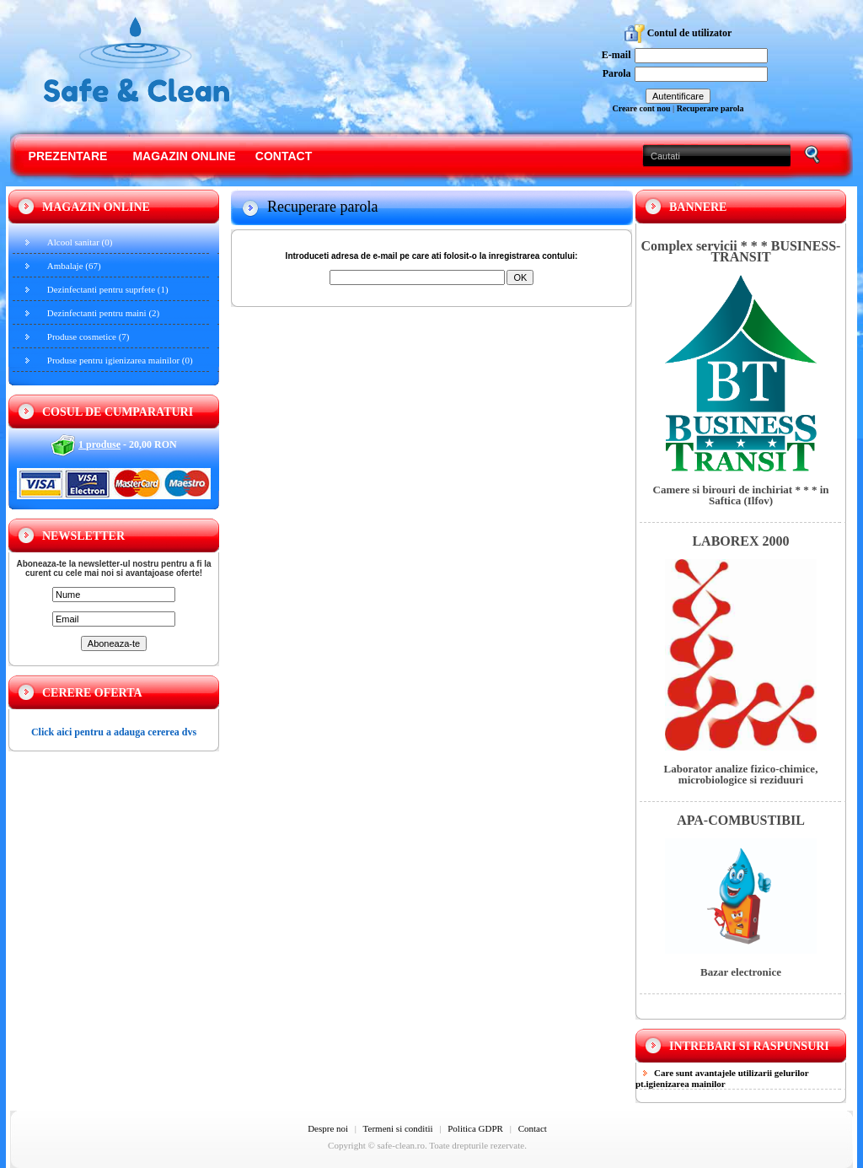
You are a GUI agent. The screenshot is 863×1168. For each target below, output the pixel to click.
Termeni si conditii (398, 1128)
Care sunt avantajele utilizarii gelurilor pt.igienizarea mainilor (722, 1078)
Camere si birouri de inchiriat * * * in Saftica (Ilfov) (741, 495)
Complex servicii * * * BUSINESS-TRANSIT (741, 251)
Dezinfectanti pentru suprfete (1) (108, 289)
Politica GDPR (475, 1128)
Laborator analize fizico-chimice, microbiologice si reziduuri (741, 774)
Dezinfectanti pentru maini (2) (103, 313)
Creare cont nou (641, 108)
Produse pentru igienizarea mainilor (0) (120, 360)
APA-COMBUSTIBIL (741, 820)
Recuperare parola (710, 108)
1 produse (99, 444)
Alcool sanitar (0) (80, 242)
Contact (283, 156)
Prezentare (68, 156)
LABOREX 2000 (740, 541)
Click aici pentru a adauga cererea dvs (113, 732)
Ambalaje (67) (74, 266)
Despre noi (328, 1128)
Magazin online (183, 156)
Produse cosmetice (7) (88, 336)
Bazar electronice (740, 971)
